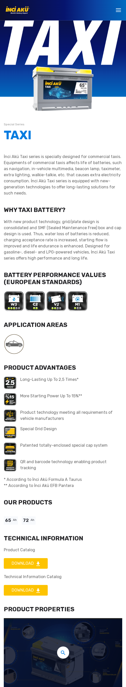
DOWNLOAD (26, 563)
